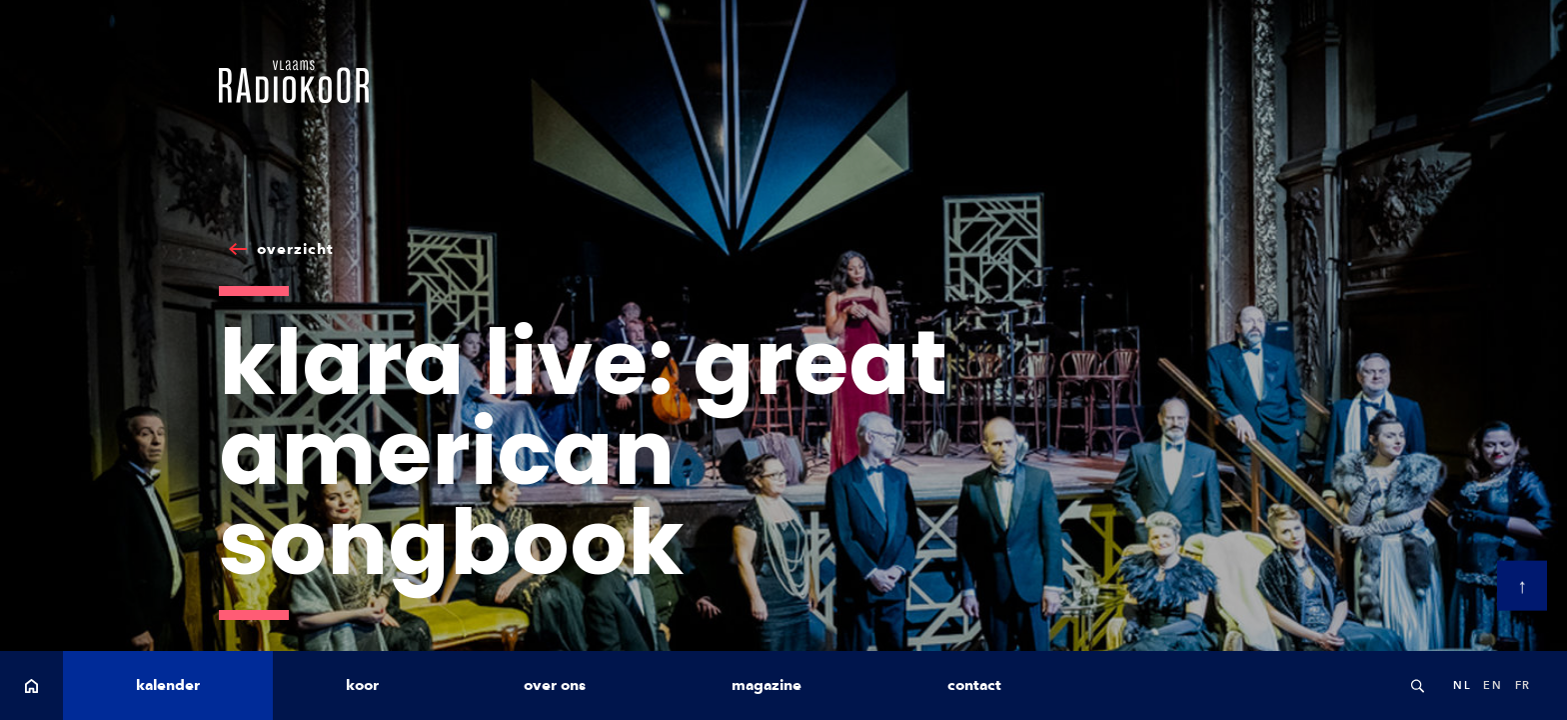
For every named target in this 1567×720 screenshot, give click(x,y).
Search (1417, 685)
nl (1462, 685)
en (1492, 685)
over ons (555, 685)
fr (1523, 685)
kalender (168, 685)
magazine (766, 685)
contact (974, 685)
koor (362, 685)
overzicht (295, 249)
